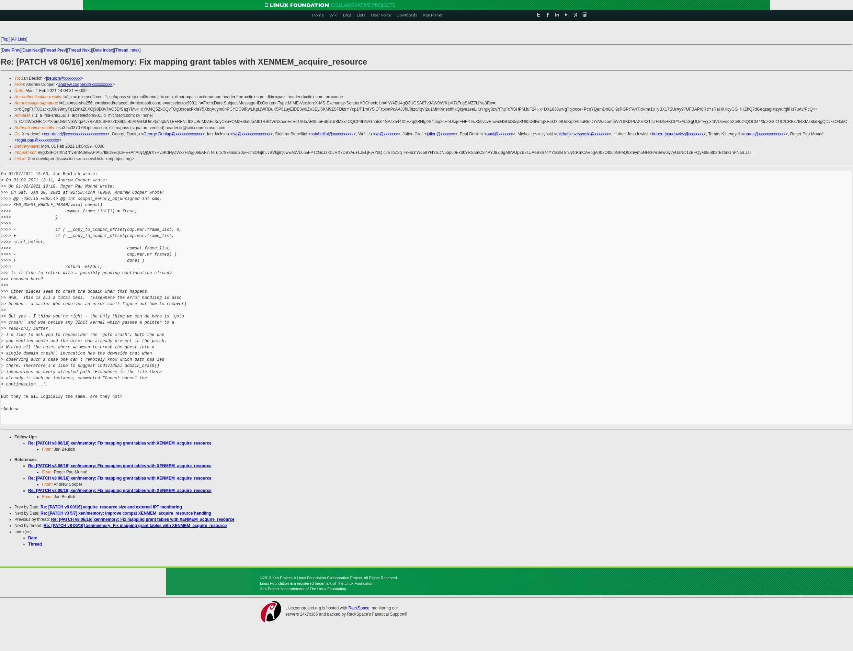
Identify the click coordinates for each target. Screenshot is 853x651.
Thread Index (127, 50)
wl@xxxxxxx (386, 134)
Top (5, 39)
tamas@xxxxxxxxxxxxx (764, 134)
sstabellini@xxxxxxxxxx (332, 134)
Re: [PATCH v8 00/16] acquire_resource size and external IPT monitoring (111, 507)
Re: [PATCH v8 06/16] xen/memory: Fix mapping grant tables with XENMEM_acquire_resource (120, 443)
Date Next (31, 50)
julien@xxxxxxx (441, 134)
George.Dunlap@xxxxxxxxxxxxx (172, 134)
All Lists (19, 39)
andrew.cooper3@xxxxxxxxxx (85, 84)
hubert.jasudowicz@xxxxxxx (677, 134)
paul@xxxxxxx (500, 134)
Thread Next (79, 50)
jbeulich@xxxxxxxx (63, 78)
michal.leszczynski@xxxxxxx (582, 134)
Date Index (103, 50)
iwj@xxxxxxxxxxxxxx (251, 134)
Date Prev (11, 50)
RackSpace (358, 608)
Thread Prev (54, 50)
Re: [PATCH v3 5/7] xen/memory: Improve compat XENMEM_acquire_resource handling (126, 513)
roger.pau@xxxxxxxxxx (38, 140)
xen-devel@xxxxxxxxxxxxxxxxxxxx (75, 134)
